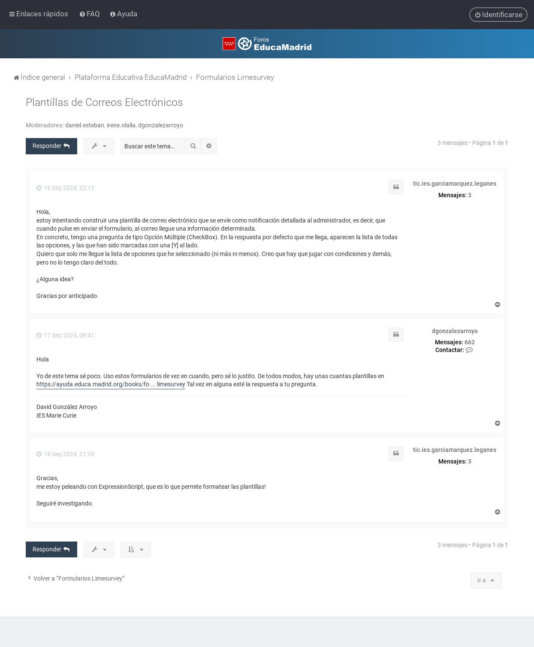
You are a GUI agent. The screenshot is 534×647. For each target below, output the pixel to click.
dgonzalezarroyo (160, 125)
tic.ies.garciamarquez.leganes (454, 183)
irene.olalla (121, 125)
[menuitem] (90, 13)
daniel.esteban (84, 125)
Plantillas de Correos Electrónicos (104, 102)
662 (470, 342)
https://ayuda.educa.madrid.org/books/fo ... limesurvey (110, 384)
